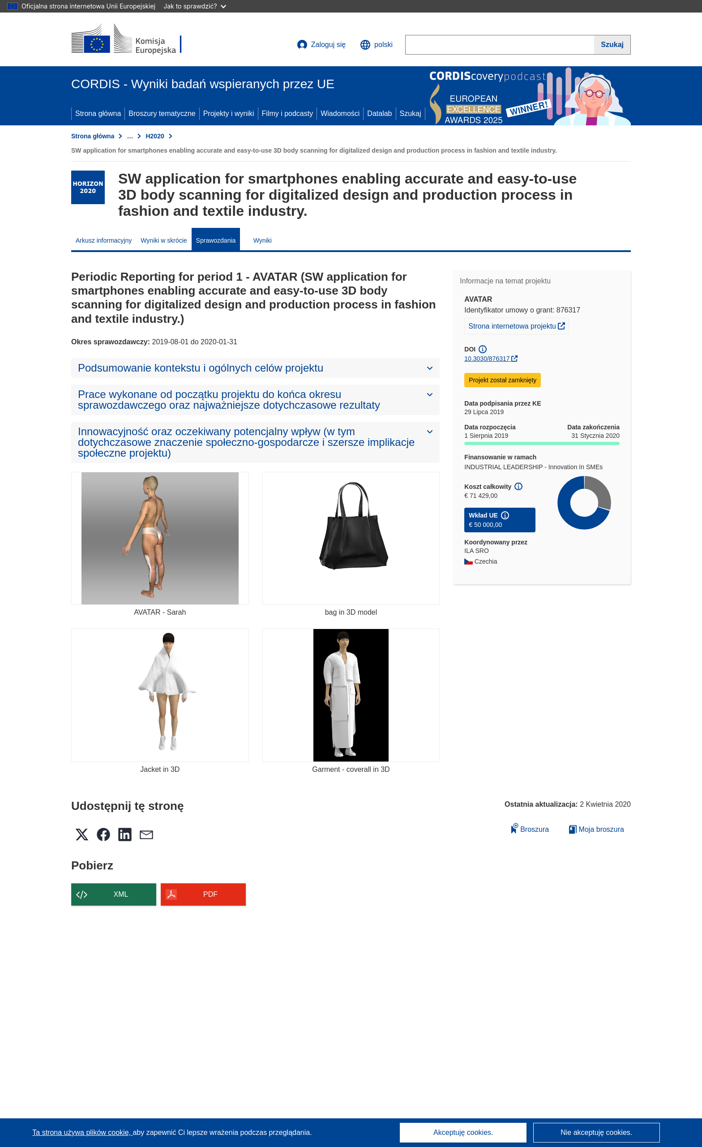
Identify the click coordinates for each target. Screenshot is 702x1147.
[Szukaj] (612, 45)
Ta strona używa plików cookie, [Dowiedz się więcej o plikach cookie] (82, 1132)
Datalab (379, 113)
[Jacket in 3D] (160, 695)
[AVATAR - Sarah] (160, 538)
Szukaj (410, 113)
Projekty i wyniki (228, 113)
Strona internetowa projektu (518, 325)
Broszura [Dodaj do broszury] (530, 828)
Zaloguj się (321, 44)
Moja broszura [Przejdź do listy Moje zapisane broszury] (596, 829)
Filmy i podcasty (287, 113)
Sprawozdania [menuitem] (216, 240)
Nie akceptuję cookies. (596, 1132)
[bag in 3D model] (351, 538)
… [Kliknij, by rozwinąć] (130, 136)
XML (121, 894)
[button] (376, 45)
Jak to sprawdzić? (194, 6)
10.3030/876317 (486, 358)
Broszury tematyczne (161, 113)
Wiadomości (340, 113)
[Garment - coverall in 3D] (351, 695)
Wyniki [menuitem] (262, 240)
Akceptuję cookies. (463, 1132)
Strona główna (98, 113)
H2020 (155, 136)
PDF (210, 894)
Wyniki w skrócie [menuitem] (164, 240)
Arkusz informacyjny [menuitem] (104, 240)
